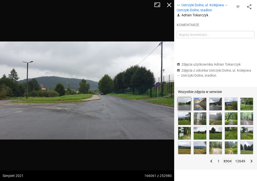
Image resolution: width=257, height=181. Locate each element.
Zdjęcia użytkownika (209, 64)
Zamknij (169, 5)
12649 (240, 161)
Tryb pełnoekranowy (159, 5)
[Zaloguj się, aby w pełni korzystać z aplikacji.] (238, 7)
